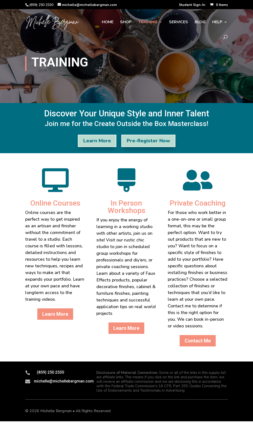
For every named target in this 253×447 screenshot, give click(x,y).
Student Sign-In (192, 5)
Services (178, 22)
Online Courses (55, 203)
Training (147, 22)
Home (107, 22)
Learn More (97, 140)
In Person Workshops (126, 207)
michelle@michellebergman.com (64, 381)
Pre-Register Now (148, 140)
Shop (126, 22)
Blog (200, 22)
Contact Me (198, 341)
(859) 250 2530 (50, 372)
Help (217, 22)
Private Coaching (198, 203)
